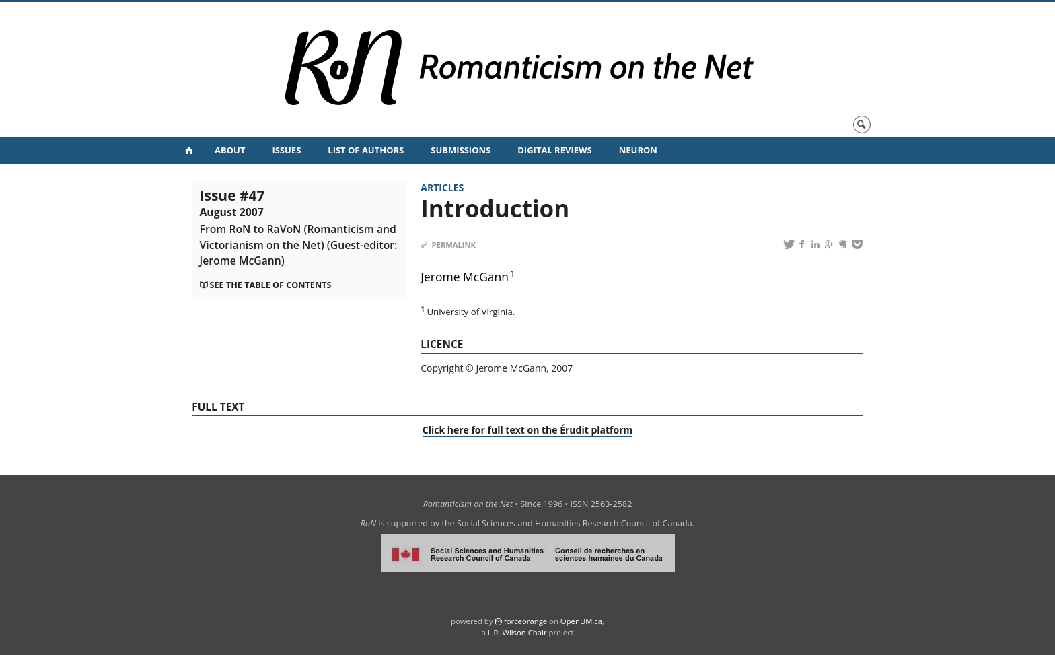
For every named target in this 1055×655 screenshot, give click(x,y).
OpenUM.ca (581, 621)
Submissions (460, 150)
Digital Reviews (554, 150)
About (230, 150)
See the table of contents (271, 285)
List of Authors (366, 150)
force (525, 621)
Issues (286, 150)
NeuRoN (638, 150)
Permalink (448, 245)
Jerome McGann (465, 277)
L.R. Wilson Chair (517, 632)
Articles (442, 187)
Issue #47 (299, 226)
